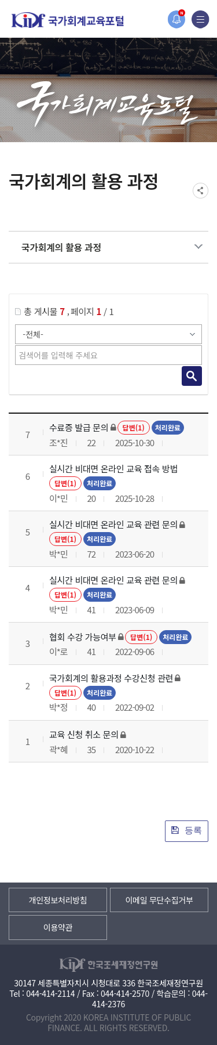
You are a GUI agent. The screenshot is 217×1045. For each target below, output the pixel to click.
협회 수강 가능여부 (82, 637)
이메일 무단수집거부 (159, 900)
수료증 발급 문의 (78, 427)
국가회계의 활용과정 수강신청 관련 (111, 678)
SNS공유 (200, 190)
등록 (186, 830)
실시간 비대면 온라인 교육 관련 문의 (113, 524)
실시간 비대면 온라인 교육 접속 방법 (113, 468)
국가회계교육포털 (68, 20)
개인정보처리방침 (58, 900)
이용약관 (57, 927)
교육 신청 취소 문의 (84, 734)
